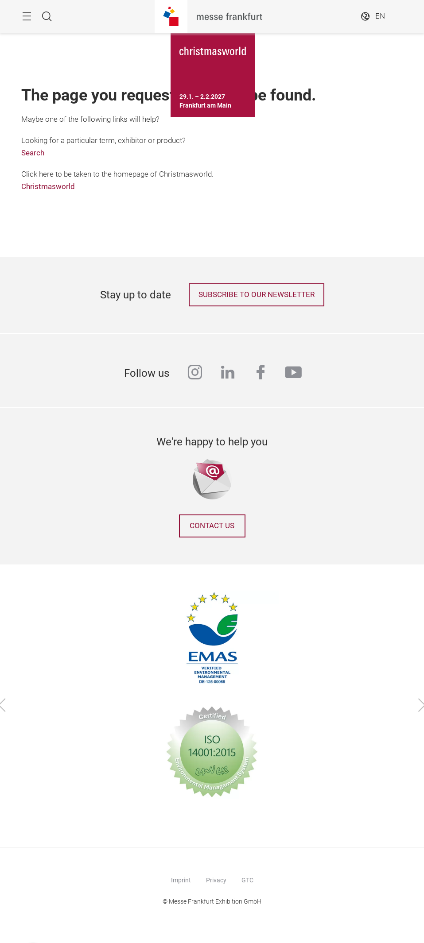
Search (32, 153)
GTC (247, 880)
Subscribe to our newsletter (256, 294)
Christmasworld (48, 186)
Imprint (181, 880)
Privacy (216, 880)
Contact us (212, 526)
